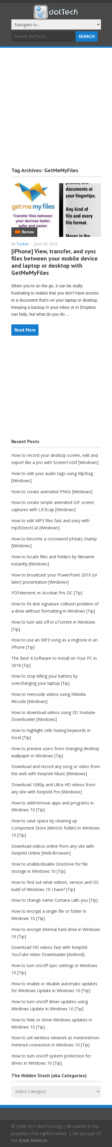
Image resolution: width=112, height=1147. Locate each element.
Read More (25, 330)
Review (28, 232)
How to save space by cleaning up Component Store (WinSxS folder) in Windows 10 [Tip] (55, 828)
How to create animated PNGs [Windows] (51, 491)
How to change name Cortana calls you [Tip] (54, 900)
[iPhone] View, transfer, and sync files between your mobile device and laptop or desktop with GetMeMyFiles (54, 262)
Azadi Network (33, 1140)
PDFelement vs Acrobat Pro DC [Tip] (46, 593)
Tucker (23, 243)
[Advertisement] (56, 107)
